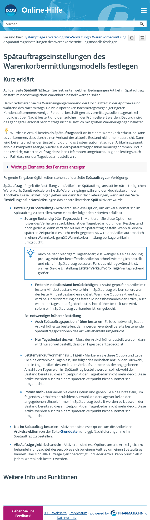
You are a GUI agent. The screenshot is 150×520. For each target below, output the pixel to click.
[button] (142, 24)
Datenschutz (67, 517)
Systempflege (34, 37)
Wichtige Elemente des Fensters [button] (46, 167)
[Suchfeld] (75, 24)
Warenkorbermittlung (109, 37)
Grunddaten (69, 431)
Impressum (78, 513)
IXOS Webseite (55, 513)
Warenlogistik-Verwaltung (68, 37)
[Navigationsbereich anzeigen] (143, 10)
